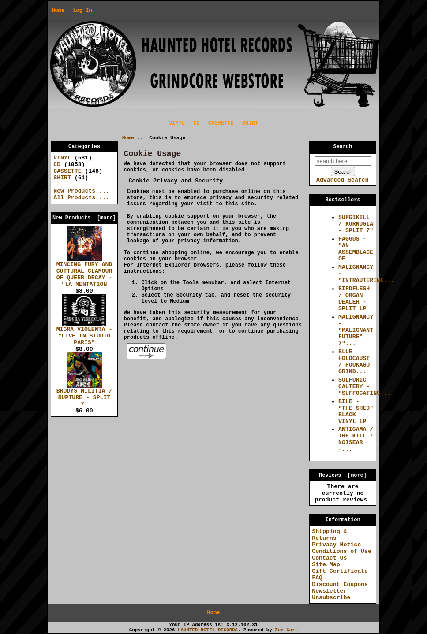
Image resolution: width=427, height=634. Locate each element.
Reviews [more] (343, 475)
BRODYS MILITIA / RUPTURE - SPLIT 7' (84, 395)
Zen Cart (286, 630)
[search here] (343, 161)
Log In (82, 10)
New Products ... (81, 191)
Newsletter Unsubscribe (331, 594)
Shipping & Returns (329, 534)
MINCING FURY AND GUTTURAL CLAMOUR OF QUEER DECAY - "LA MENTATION (84, 272)
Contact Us (329, 558)
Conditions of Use (341, 551)
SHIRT (250, 123)
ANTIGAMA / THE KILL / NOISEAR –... (355, 439)
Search (342, 147)
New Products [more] (84, 218)
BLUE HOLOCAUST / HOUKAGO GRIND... (354, 362)
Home (58, 10)
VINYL (177, 123)
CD (196, 123)
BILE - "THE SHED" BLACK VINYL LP (355, 411)
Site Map (326, 564)
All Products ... (81, 197)
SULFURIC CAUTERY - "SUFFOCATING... (364, 387)
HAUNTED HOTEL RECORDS (208, 630)
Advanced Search (342, 180)
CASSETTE (221, 123)
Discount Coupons (340, 584)
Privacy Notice (336, 544)
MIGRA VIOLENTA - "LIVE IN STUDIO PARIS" (84, 333)
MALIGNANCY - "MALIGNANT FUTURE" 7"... (355, 330)
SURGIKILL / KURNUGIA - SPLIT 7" (355, 224)
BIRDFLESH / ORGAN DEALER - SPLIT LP (354, 298)
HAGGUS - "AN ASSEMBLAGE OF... (355, 249)
